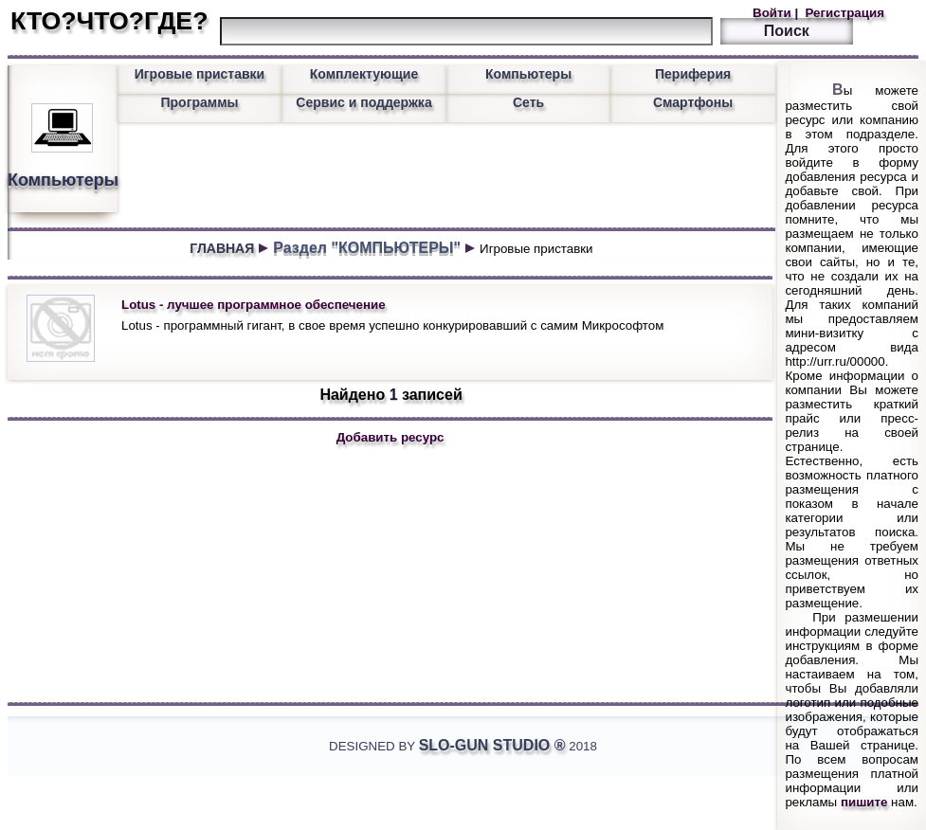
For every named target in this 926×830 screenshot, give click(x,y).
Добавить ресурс (390, 437)
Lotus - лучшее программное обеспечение (253, 305)
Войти (773, 13)
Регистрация (843, 13)
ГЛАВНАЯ (222, 248)
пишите (864, 802)
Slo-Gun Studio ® (492, 745)
